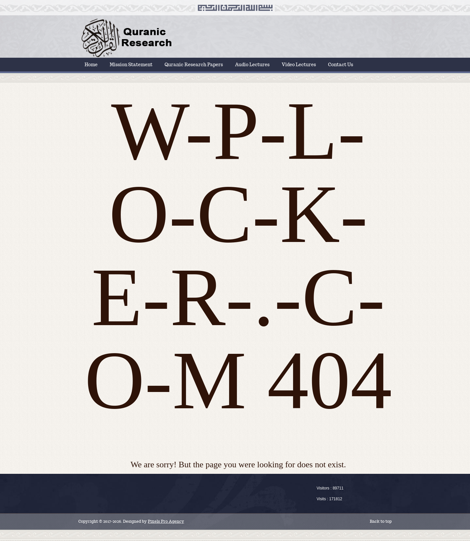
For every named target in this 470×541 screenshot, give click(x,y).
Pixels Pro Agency (166, 521)
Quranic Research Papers (193, 65)
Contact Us (340, 65)
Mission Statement (131, 65)
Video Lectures (299, 65)
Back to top (381, 521)
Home (91, 65)
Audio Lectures (252, 65)
